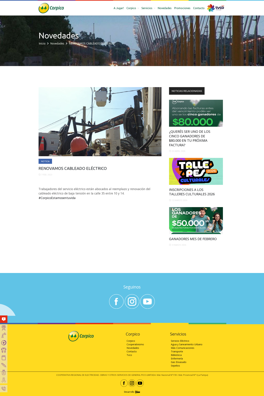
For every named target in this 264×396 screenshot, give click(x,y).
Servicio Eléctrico (180, 340)
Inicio (42, 43)
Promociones (182, 8)
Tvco (129, 355)
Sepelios (175, 365)
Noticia (45, 161)
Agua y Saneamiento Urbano (186, 344)
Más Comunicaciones (182, 347)
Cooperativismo (135, 344)
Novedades (165, 8)
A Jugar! (119, 8)
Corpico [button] (131, 8)
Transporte (177, 351)
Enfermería (177, 358)
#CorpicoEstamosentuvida (57, 198)
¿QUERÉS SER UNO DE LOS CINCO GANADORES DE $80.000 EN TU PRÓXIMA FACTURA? (189, 138)
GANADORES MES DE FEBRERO (193, 239)
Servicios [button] (147, 8)
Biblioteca (176, 355)
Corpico (131, 340)
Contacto (199, 8)
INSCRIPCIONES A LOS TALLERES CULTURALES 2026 (192, 191)
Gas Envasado (178, 362)
